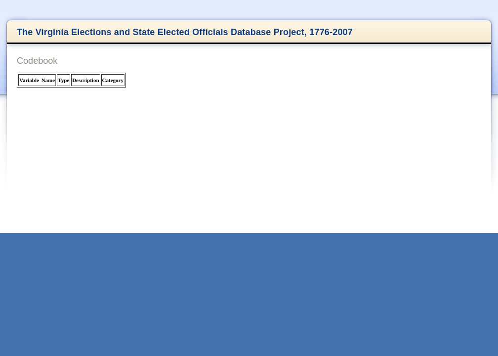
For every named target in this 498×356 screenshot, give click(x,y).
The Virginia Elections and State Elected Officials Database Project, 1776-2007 (185, 32)
